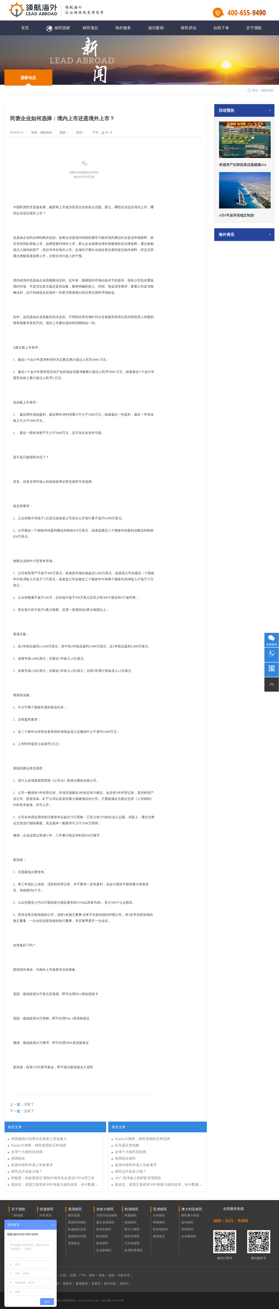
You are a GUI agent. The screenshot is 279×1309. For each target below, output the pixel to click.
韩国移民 (159, 1222)
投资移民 (187, 1229)
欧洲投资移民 (133, 1250)
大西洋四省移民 (106, 1215)
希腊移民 (130, 1215)
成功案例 (156, 28)
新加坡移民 (160, 1229)
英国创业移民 (125, 1158)
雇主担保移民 (105, 1222)
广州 (83, 1275)
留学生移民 (103, 1229)
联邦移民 (102, 1236)
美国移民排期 (77, 1236)
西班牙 (68, 1283)
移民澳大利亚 (190, 1215)
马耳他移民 (132, 1243)
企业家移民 (103, 1250)
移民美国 (74, 1215)
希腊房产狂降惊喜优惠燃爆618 (242, 165)
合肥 (73, 1275)
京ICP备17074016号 (112, 1300)
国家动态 (28, 78)
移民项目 (90, 28)
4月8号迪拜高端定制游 (236, 215)
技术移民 (187, 1222)
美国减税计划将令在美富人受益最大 (39, 1139)
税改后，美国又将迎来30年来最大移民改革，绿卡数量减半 (56, 1184)
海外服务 (123, 28)
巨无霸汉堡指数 (127, 1145)
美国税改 (18, 1158)
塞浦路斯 (83, 1283)
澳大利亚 (111, 1283)
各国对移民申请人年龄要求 (32, 1165)
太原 (64, 1275)
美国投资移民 (77, 1222)
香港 (102, 1275)
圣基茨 (96, 1283)
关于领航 (254, 28)
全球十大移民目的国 (27, 1152)
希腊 (57, 1283)
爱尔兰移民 (132, 1229)
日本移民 (159, 1215)
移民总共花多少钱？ (27, 1171)
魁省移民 (102, 1243)
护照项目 (45, 1215)
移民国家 (57, 28)
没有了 (22, 1104)
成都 (112, 1275)
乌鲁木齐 (125, 1275)
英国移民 (130, 1222)
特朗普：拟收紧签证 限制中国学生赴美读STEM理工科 (53, 1178)
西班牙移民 (132, 1236)
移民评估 (188, 28)
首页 (25, 28)
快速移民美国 (77, 1229)
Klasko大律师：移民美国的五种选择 (38, 1145)
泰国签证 (159, 1236)
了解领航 (17, 1215)
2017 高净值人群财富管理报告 (138, 1178)
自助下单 (221, 28)
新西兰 (125, 1283)
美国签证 (74, 1243)
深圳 (93, 1275)
